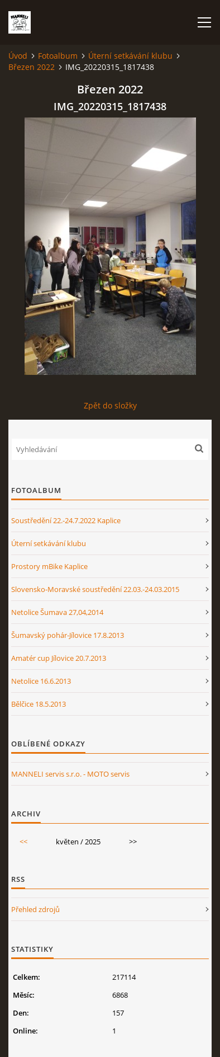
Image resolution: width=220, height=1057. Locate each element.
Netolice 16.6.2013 (41, 681)
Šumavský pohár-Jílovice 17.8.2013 (67, 635)
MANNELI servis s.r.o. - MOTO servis (70, 774)
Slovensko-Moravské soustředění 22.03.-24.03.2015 (95, 589)
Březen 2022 (31, 67)
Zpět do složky (110, 405)
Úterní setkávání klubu (130, 55)
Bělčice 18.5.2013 (38, 704)
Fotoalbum (58, 55)
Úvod (17, 55)
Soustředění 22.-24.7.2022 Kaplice (66, 520)
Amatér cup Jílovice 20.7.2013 (58, 658)
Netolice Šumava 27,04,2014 (57, 612)
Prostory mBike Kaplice (49, 566)
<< (23, 842)
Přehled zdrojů (35, 909)
